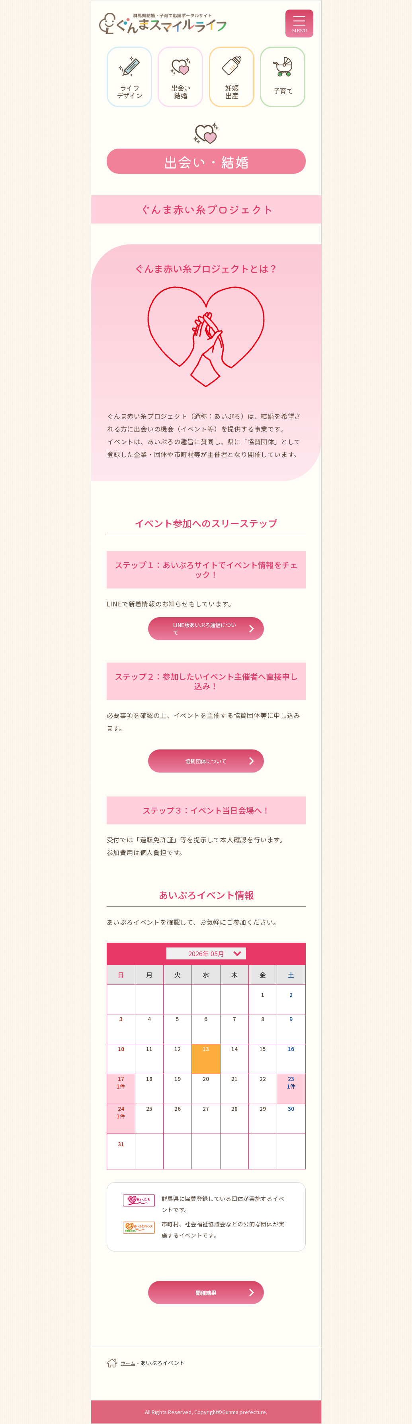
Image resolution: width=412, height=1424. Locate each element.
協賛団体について (206, 771)
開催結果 (206, 1313)
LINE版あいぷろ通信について (206, 632)
